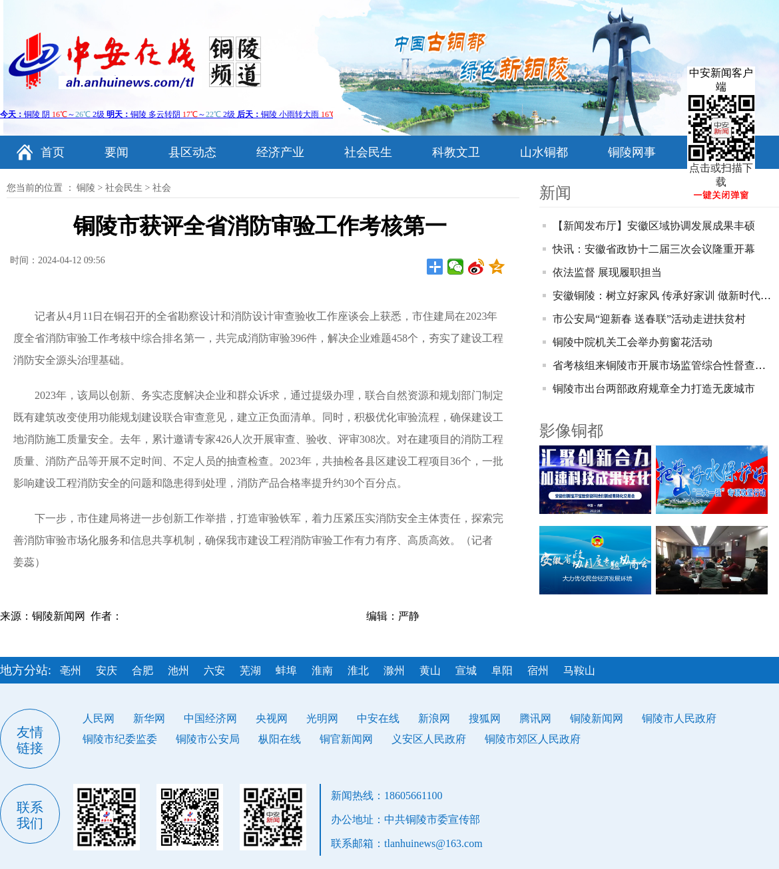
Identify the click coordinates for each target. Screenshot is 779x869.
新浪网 (434, 718)
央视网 (272, 718)
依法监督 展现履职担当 (607, 272)
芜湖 (250, 670)
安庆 (106, 670)
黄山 (430, 670)
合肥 (142, 670)
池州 (178, 670)
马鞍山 (579, 670)
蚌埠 (286, 670)
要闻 (117, 152)
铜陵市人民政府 (679, 718)
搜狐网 (485, 718)
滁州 (394, 670)
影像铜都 (571, 430)
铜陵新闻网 (596, 718)
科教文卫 (456, 152)
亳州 (70, 670)
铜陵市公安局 (208, 739)
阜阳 (502, 670)
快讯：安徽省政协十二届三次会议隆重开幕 (654, 249)
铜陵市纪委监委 (120, 739)
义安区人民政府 (428, 739)
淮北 (358, 670)
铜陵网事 (632, 152)
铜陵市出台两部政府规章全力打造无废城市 (654, 388)
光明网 (322, 718)
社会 (161, 188)
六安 (214, 670)
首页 (53, 152)
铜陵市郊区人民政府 (533, 739)
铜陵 (86, 188)
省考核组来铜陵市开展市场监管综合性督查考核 (664, 365)
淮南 (322, 670)
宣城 (466, 670)
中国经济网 (210, 718)
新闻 (555, 192)
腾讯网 (535, 718)
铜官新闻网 (346, 739)
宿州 (538, 670)
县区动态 (192, 152)
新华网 (149, 718)
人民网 (99, 718)
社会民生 (368, 152)
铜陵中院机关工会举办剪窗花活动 (632, 342)
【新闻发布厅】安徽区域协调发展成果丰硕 (654, 225)
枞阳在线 (279, 739)
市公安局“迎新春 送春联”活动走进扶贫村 (649, 318)
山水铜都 (544, 152)
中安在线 (378, 718)
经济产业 (280, 152)
